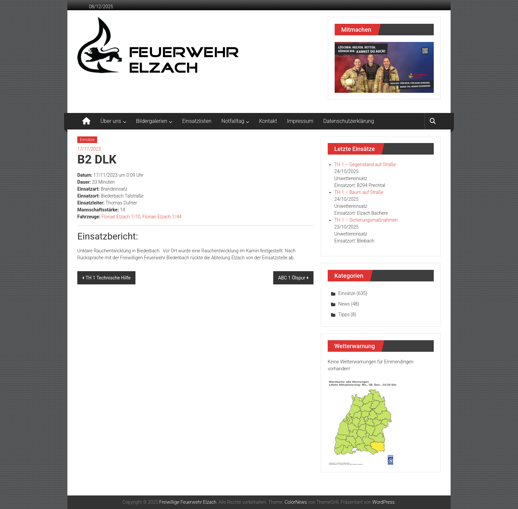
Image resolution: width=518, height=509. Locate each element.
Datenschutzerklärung (348, 121)
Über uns (110, 121)
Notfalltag (232, 121)
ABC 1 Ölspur (291, 277)
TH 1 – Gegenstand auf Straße (365, 164)
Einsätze (87, 139)
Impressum (300, 121)
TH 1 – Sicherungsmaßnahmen (366, 220)
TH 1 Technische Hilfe (108, 277)
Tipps (344, 314)
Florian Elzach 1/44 (161, 216)
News (344, 304)
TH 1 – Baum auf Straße (358, 192)
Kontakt (268, 121)
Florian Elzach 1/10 (120, 216)
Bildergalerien (151, 121)
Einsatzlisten (196, 121)
